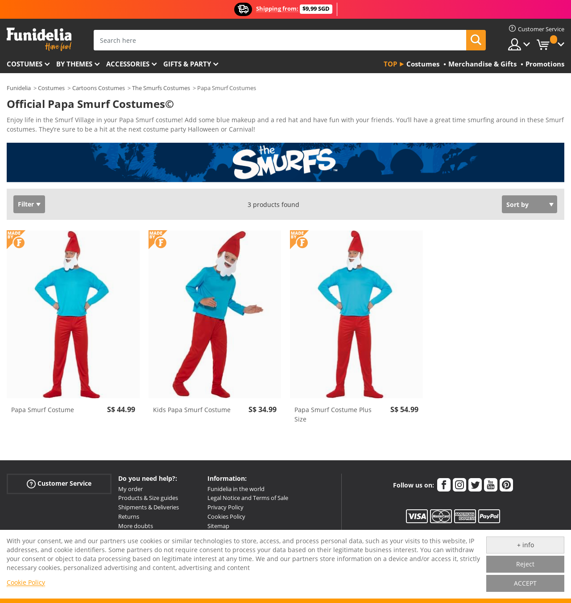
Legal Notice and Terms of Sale (247, 498)
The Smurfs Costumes (161, 88)
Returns (128, 516)
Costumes (24, 63)
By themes (74, 63)
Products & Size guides (148, 498)
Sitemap (218, 526)
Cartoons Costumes (98, 88)
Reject (525, 564)
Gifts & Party (187, 63)
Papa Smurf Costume (42, 409)
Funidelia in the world (236, 489)
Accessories (127, 63)
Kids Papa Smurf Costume (192, 409)
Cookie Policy (26, 582)
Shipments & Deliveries (148, 507)
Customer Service (59, 483)
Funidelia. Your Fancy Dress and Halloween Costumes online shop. (39, 39)
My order (130, 489)
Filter (26, 204)
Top (390, 63)
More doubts (135, 526)
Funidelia (19, 88)
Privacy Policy (225, 507)
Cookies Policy (226, 516)
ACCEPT (525, 583)
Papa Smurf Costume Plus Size (333, 414)
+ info (525, 545)
